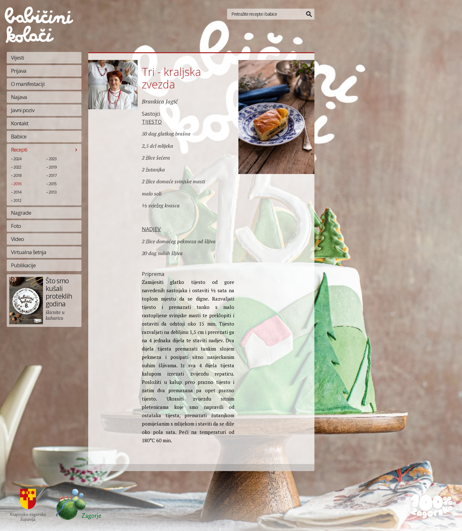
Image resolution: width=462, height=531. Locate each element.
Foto (16, 225)
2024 (17, 159)
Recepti (19, 149)
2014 (17, 192)
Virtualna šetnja (28, 252)
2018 (17, 175)
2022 (17, 167)
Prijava (18, 70)
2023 (52, 159)
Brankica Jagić (160, 101)
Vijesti (17, 57)
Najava (19, 97)
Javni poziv (22, 110)
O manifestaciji (28, 83)
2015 (52, 184)
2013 (52, 192)
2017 (52, 175)
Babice (18, 136)
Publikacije (23, 265)
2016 (17, 184)
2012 (17, 200)
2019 (52, 167)
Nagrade (21, 212)
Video (17, 239)
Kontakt (19, 123)
